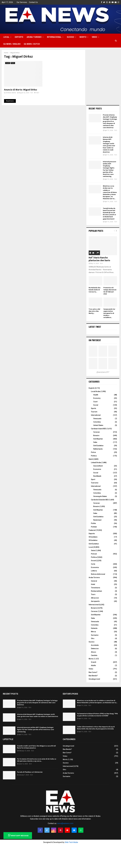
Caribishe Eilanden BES (100, 500)
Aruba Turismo (34, 37)
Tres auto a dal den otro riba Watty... (94, 311)
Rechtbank (97, 476)
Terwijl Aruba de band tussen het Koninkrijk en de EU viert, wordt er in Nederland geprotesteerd (109, 213)
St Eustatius (93, 540)
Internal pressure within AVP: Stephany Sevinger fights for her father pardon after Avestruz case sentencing (109, 169)
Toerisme (94, 483)
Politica (94, 557)
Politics (94, 456)
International (96, 415)
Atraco (93, 652)
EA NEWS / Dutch (32, 44)
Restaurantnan (96, 591)
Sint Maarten (98, 439)
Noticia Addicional (98, 574)
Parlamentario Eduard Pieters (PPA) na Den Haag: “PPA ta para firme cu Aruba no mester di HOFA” (97, 714)
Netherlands (98, 449)
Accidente (95, 645)
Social (95, 405)
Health (95, 395)
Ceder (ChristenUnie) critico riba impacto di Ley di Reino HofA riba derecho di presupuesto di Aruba (96, 727)
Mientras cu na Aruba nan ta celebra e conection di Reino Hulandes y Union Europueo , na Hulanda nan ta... (110, 192)
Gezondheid (98, 466)
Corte (93, 564)
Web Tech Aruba (71, 842)
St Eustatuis (93, 537)
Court (95, 402)
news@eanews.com (65, 823)
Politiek (94, 527)
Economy (96, 398)
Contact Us (33, 2)
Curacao (96, 432)
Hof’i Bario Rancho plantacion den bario (99, 259)
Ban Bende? (93, 676)
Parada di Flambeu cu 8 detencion (29, 772)
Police (93, 452)
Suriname (94, 635)
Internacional (54, 37)
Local (6, 37)
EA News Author (11, 93)
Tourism (94, 412)
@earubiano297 (103, 372)
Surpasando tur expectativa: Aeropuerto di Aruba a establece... (109, 313)
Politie (93, 523)
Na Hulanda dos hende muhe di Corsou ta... (94, 289)
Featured (92, 530)
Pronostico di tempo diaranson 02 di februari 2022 (109, 290)
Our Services (22, 2)
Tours (93, 594)
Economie (97, 469)
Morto (83, 37)
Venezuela (97, 418)
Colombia (97, 422)
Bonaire (96, 435)
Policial (94, 554)
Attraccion (95, 598)
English (91, 388)
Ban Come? (93, 672)
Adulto (93, 665)
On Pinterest (95, 340)
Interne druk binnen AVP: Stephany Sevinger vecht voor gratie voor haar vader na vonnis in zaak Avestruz (109, 144)
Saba (95, 442)
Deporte (19, 37)
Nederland (97, 520)
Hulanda (94, 628)
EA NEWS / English (11, 44)
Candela (94, 655)
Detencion (95, 648)
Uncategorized (94, 679)
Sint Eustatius (98, 445)
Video (94, 37)
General (94, 581)
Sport (93, 479)
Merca (93, 632)
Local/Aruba (95, 391)
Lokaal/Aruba (96, 462)
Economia (95, 567)
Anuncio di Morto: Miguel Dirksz (20, 90)
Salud (93, 550)
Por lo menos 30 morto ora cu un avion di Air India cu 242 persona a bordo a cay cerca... (36, 760)
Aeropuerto (95, 601)
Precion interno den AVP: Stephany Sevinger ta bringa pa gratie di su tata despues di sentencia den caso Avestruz (110, 121)
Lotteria (94, 571)
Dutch (91, 459)
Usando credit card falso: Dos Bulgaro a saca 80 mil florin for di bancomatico (36, 747)
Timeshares (95, 588)
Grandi (7, 63)
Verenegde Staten (100, 496)
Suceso (70, 37)
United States (98, 425)
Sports (93, 408)
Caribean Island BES (98, 429)
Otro (92, 638)
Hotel (93, 584)
